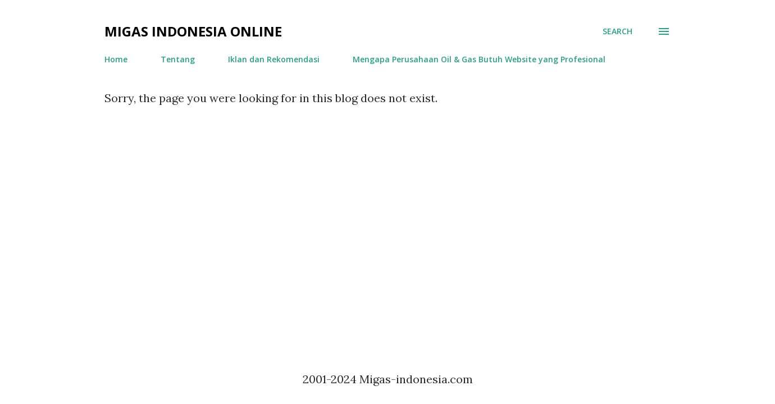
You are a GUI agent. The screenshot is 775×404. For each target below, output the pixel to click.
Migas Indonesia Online (193, 31)
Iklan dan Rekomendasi (274, 59)
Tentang (178, 59)
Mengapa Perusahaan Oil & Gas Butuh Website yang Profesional (479, 59)
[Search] (617, 31)
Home (115, 59)
